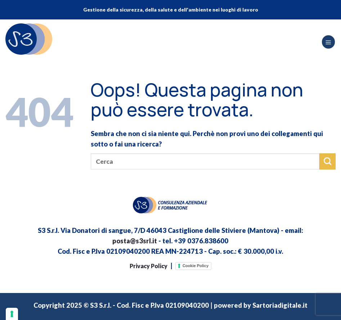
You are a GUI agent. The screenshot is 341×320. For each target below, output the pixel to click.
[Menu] (328, 42)
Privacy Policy (148, 265)
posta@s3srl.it (134, 241)
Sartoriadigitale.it (280, 305)
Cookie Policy (195, 265)
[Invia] (327, 161)
